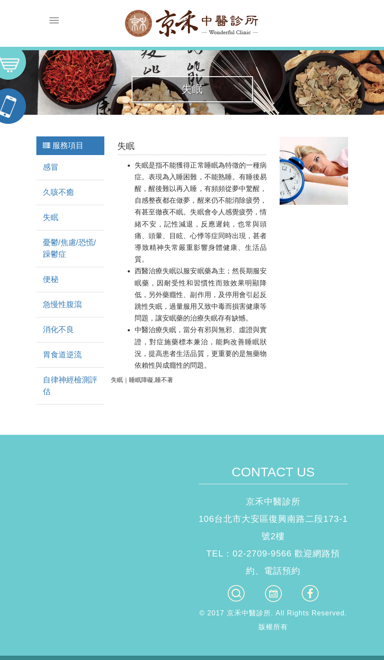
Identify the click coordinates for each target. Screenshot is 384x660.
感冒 (50, 167)
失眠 (50, 217)
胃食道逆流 (62, 354)
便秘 (50, 279)
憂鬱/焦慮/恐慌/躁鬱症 (69, 248)
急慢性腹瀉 (62, 304)
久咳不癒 (58, 192)
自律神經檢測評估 (70, 385)
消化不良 (58, 329)
